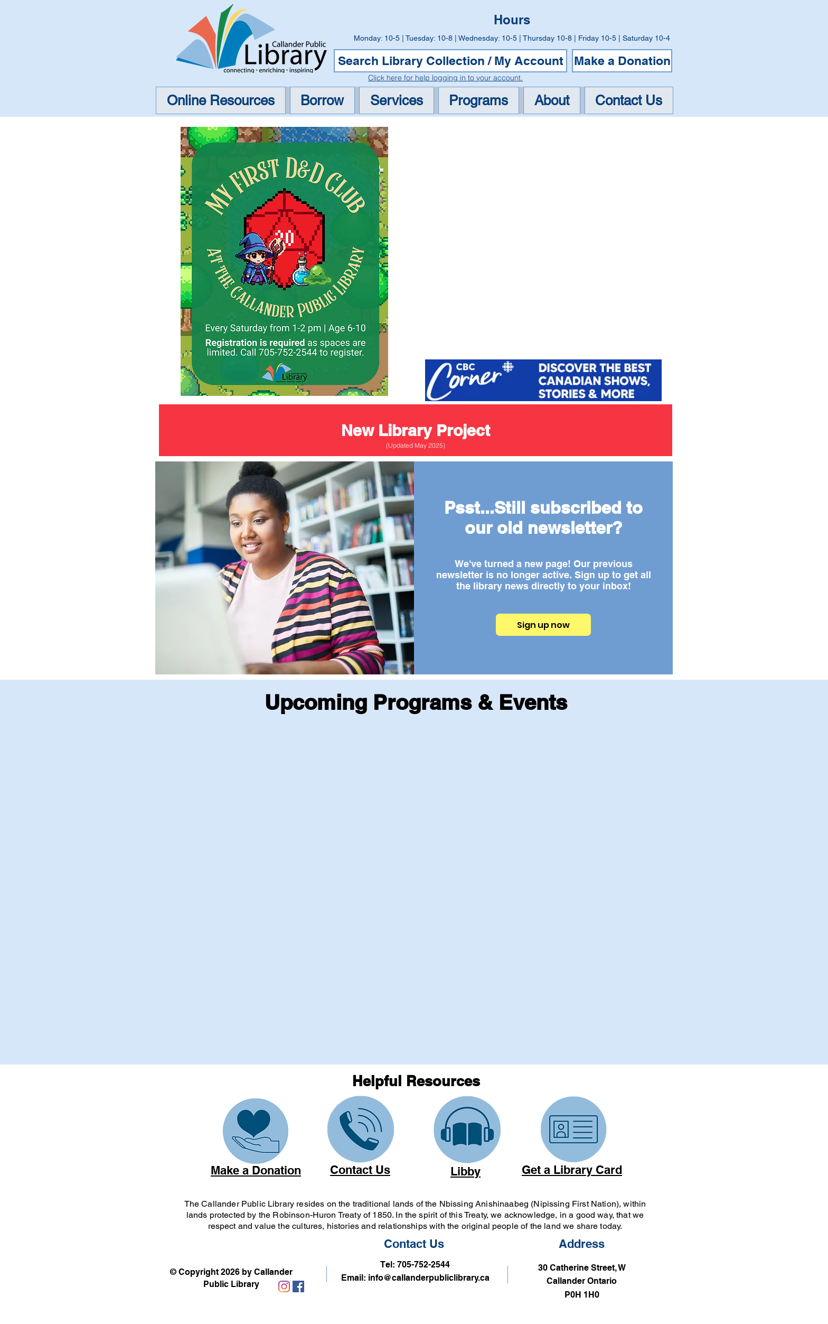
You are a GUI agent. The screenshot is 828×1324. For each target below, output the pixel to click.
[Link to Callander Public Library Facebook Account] (298, 1286)
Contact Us (414, 1244)
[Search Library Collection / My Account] (450, 60)
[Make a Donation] (622, 60)
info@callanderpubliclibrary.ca (429, 1278)
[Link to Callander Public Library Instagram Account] (284, 1286)
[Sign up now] (543, 625)
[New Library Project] (415, 430)
